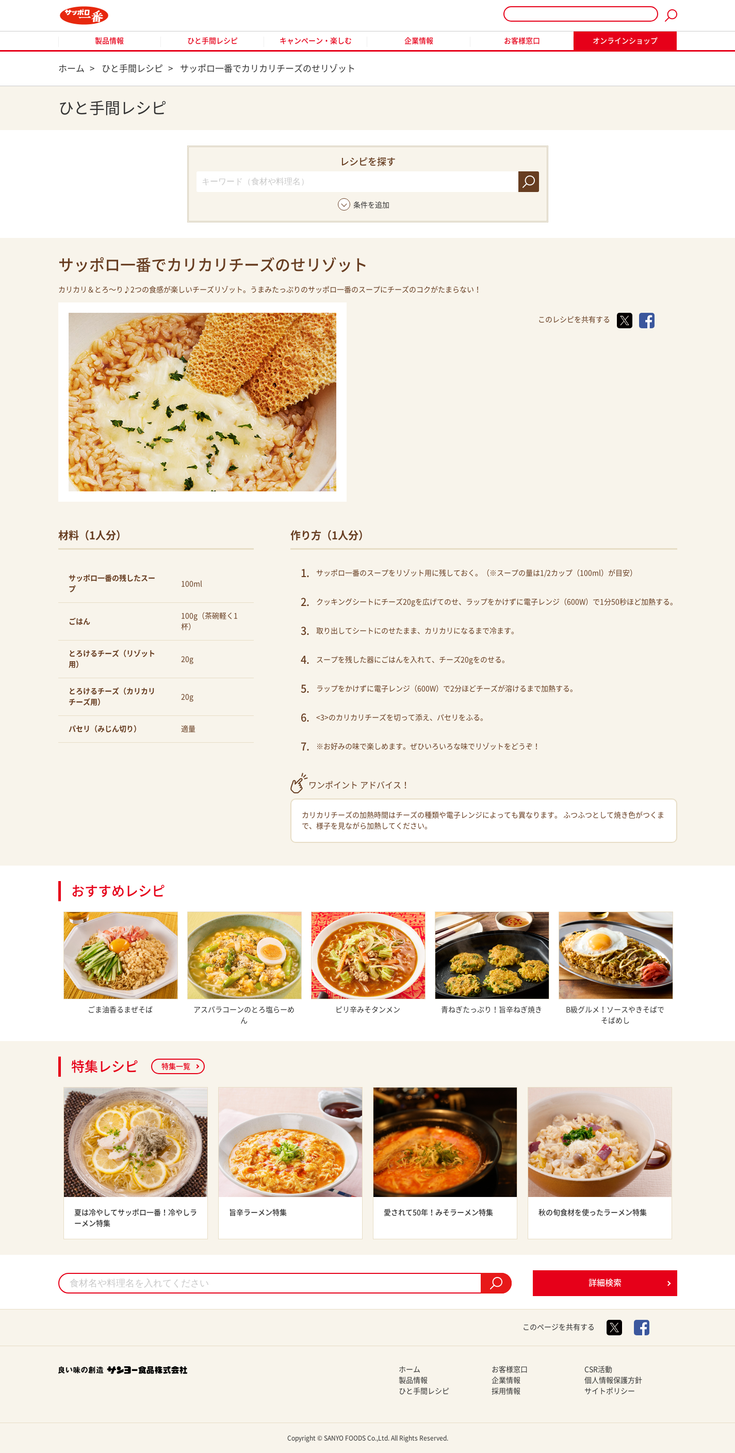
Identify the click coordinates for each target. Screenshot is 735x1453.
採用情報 (506, 1391)
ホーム (409, 1369)
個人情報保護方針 (613, 1380)
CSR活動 (598, 1369)
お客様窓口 (522, 40)
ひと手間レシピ (212, 40)
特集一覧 (175, 1066)
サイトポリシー (609, 1391)
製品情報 (109, 40)
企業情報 (418, 40)
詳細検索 (605, 1283)
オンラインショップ (625, 40)
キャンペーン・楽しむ (316, 40)
